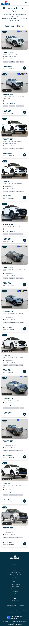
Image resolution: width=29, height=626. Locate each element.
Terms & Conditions (15, 607)
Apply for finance (15, 584)
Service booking (15, 589)
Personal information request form (15, 605)
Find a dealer (15, 591)
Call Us (12, 59)
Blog (15, 593)
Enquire (5, 59)
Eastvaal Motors (5, 623)
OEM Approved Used (15, 574)
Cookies (15, 603)
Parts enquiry (15, 586)
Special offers (15, 577)
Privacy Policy (15, 600)
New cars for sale (15, 572)
